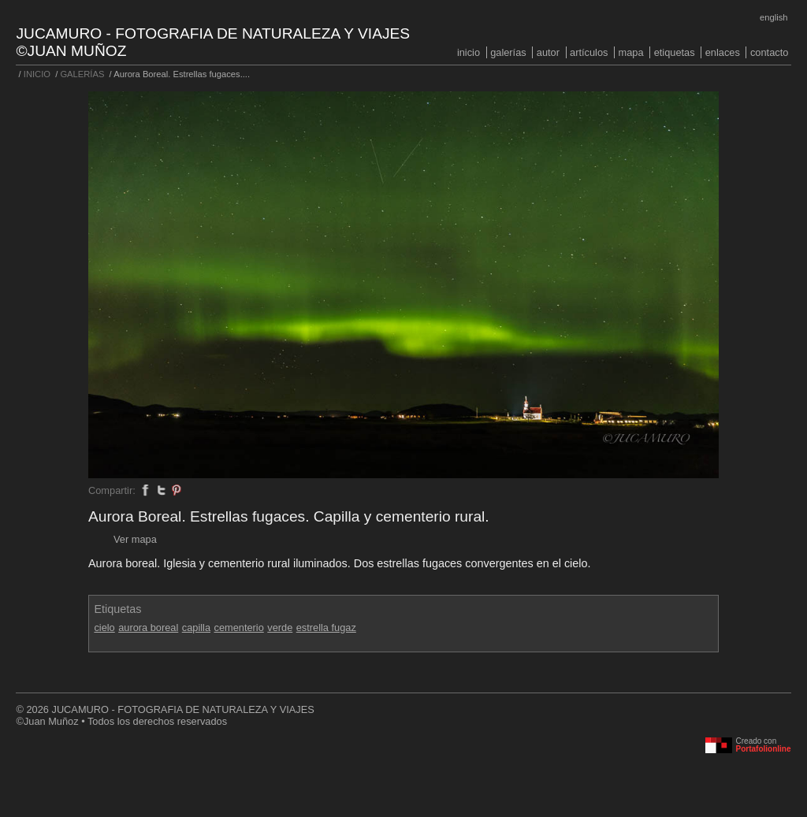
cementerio (238, 627)
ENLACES (722, 52)
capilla (196, 627)
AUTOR (548, 52)
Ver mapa (135, 539)
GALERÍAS (508, 52)
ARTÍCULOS (589, 52)
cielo (104, 627)
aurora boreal (148, 627)
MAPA (631, 52)
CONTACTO (769, 52)
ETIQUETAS (674, 52)
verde (279, 627)
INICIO (468, 52)
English (773, 17)
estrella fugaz (326, 627)
